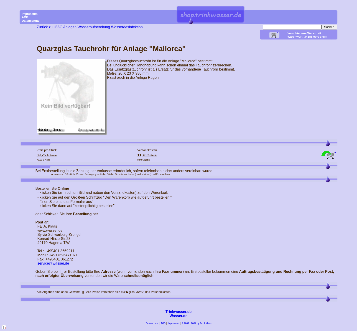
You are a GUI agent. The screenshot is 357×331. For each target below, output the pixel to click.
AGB (163, 323)
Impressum (173, 323)
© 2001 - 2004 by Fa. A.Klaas (197, 323)
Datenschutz (151, 323)
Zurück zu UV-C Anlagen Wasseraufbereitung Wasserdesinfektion (90, 27)
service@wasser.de (53, 263)
